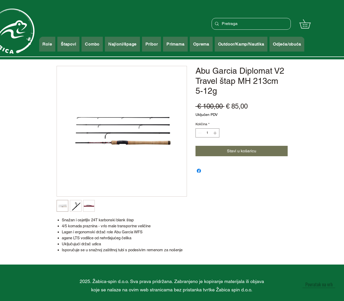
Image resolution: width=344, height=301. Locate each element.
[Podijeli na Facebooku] (199, 171)
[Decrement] (199, 133)
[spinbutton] (207, 133)
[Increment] (215, 133)
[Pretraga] (251, 23)
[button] (309, 23)
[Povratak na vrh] (318, 284)
